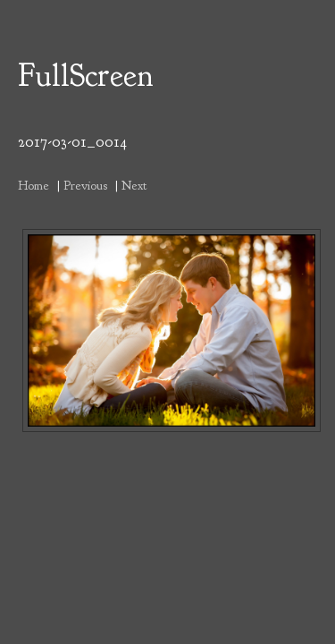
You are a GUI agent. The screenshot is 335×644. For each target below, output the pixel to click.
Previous (85, 185)
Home (33, 185)
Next (134, 185)
